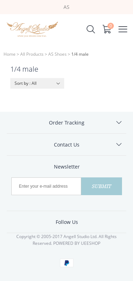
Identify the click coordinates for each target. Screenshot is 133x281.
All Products (32, 54)
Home (10, 54)
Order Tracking (66, 122)
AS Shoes (57, 54)
